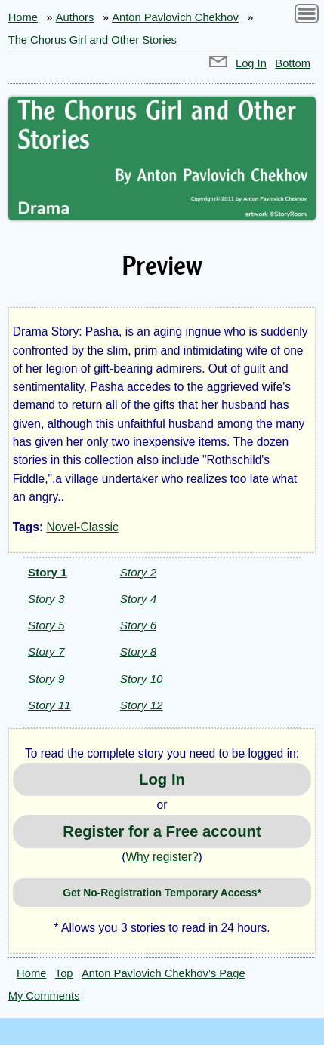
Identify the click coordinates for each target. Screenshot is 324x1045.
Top (64, 973)
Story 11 (49, 705)
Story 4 (138, 598)
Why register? (161, 856)
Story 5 (46, 625)
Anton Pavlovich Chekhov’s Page (163, 973)
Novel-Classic (82, 527)
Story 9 (46, 678)
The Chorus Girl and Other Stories (92, 40)
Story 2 (138, 572)
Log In (251, 63)
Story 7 (46, 651)
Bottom (292, 63)
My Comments (44, 996)
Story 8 (138, 651)
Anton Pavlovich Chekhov (175, 17)
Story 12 (141, 705)
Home (23, 17)
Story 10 (141, 678)
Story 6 (138, 625)
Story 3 (46, 598)
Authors (75, 17)
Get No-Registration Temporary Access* (162, 893)
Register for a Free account (162, 831)
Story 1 (47, 572)
